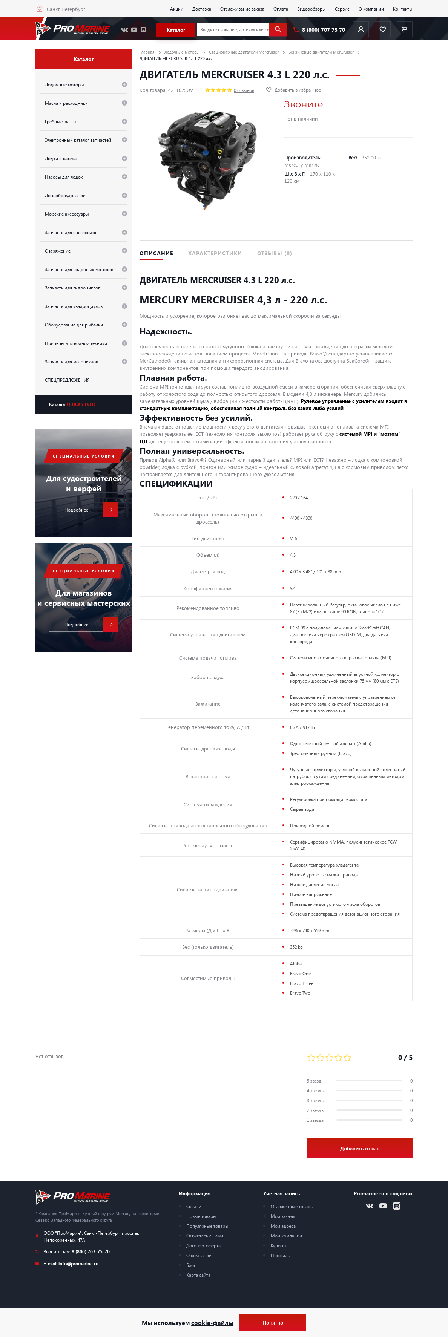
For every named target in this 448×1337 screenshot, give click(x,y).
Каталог (72, 404)
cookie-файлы (212, 1322)
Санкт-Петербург (66, 9)
